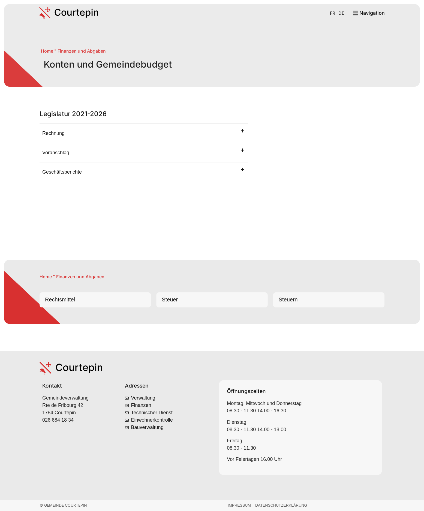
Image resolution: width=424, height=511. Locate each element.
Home (47, 51)
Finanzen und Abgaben (82, 51)
